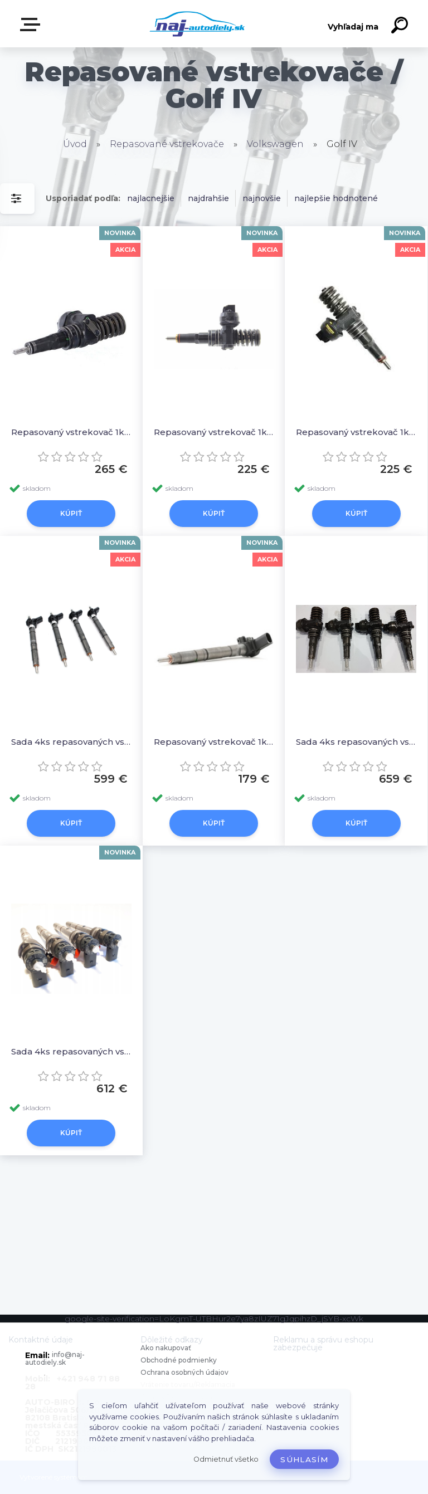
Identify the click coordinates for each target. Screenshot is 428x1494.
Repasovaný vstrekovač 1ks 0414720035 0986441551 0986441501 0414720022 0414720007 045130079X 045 (71, 432)
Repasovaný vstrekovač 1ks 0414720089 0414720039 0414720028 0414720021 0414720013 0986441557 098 (356, 432)
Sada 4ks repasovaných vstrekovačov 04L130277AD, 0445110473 (71, 1051)
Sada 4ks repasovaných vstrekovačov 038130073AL (356, 741)
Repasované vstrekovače (167, 144)
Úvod (75, 144)
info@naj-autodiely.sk (55, 1358)
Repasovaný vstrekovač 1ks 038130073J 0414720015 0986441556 (214, 432)
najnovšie (261, 198)
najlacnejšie (150, 198)
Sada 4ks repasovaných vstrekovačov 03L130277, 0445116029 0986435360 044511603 (71, 741)
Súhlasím (304, 1459)
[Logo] (197, 23)
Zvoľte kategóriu (32, 24)
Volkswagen (275, 144)
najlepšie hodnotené (336, 198)
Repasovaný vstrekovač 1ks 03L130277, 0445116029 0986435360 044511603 (214, 741)
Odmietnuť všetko (226, 1459)
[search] (401, 27)
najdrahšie (208, 198)
